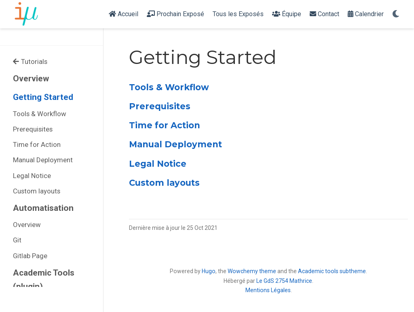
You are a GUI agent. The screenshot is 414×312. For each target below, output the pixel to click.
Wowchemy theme (252, 271)
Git (17, 240)
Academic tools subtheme (332, 271)
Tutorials (30, 61)
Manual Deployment (43, 160)
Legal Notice (32, 176)
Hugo (208, 271)
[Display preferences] (395, 14)
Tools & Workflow (39, 114)
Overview (31, 78)
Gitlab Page (30, 256)
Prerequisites (33, 129)
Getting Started (43, 97)
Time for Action (37, 144)
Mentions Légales (268, 290)
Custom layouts (36, 191)
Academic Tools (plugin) (43, 280)
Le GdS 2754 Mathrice (284, 281)
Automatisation (43, 208)
